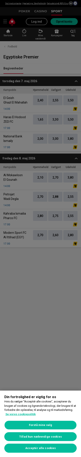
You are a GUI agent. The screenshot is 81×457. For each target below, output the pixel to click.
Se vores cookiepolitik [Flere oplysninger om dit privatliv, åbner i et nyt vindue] (20, 414)
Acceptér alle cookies (40, 448)
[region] (40, 424)
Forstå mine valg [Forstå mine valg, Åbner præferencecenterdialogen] (40, 425)
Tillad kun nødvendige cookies (40, 436)
